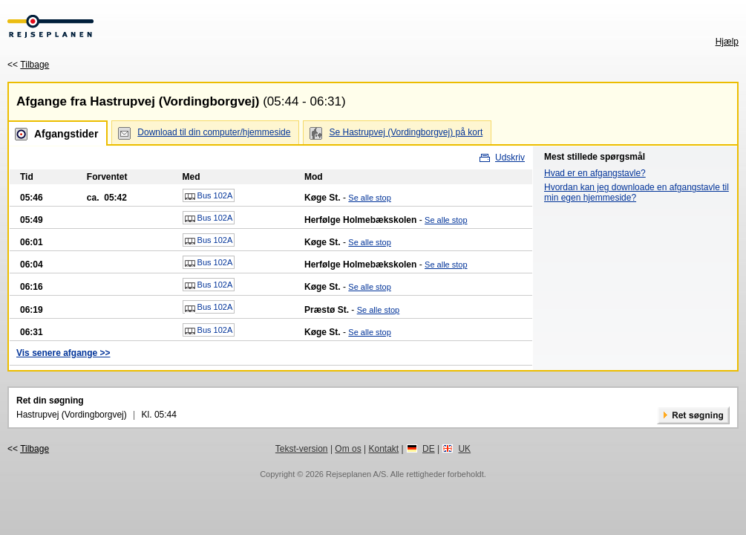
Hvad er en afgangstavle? (595, 173)
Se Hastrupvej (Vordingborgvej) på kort (405, 132)
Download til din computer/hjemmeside (213, 132)
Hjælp (727, 41)
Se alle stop (369, 197)
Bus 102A (209, 196)
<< (28, 64)
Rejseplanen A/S (356, 474)
